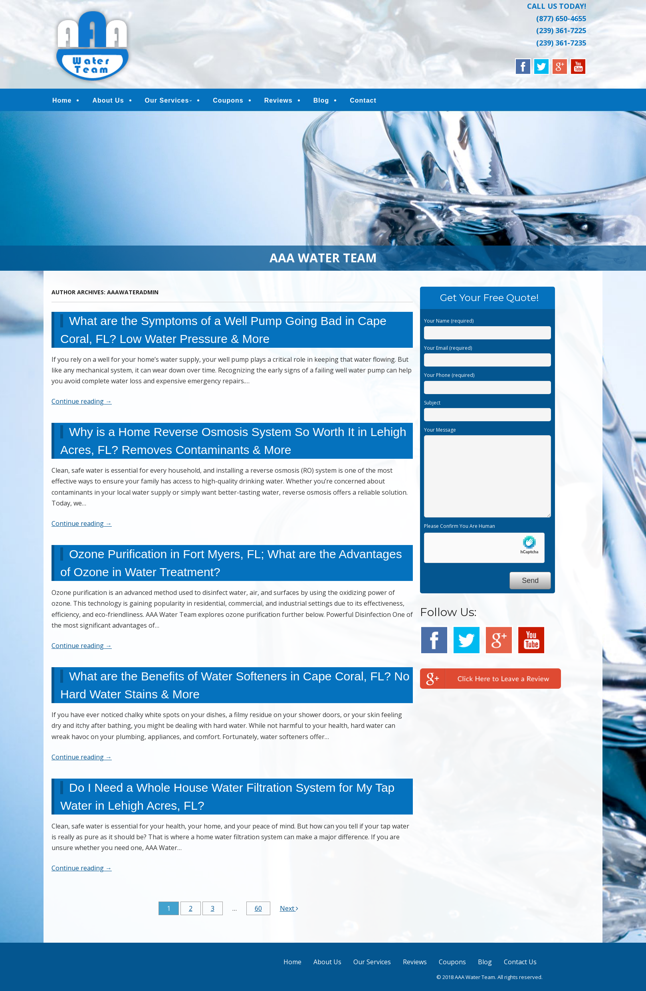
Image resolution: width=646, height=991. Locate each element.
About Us (108, 101)
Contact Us (520, 964)
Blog (321, 101)
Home (61, 101)
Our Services (167, 101)
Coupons (228, 101)
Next (289, 911)
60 (258, 911)
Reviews (278, 101)
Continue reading (82, 404)
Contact (363, 101)
